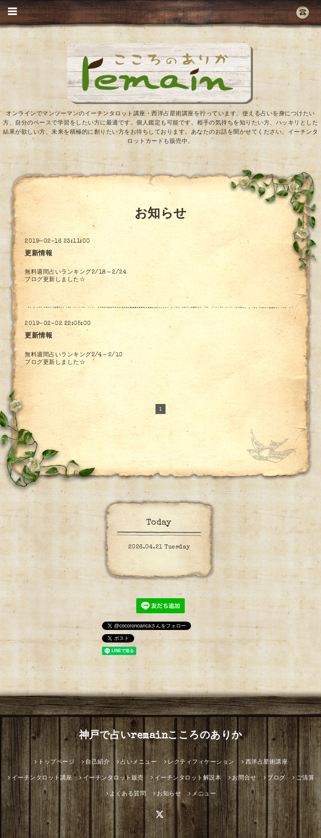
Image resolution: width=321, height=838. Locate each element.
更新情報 (38, 254)
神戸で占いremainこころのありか (160, 736)
